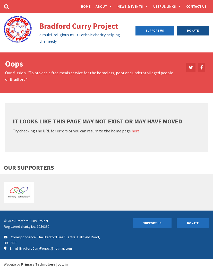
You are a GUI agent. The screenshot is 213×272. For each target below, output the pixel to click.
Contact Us (196, 6)
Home (85, 6)
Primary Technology (38, 264)
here (136, 130)
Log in (62, 264)
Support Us (155, 30)
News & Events (132, 6)
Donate (193, 30)
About (104, 6)
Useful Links (167, 6)
